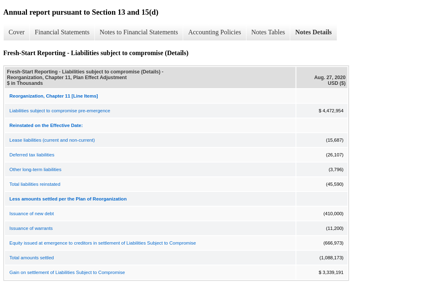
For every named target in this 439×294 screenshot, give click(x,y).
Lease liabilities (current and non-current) (52, 140)
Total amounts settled (31, 257)
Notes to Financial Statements (139, 32)
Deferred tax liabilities (31, 154)
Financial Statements (62, 32)
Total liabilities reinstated (34, 184)
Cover (17, 32)
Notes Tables (268, 32)
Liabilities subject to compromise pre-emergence (59, 110)
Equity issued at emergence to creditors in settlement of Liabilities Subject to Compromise (102, 243)
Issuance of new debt (31, 213)
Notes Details (313, 32)
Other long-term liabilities (35, 169)
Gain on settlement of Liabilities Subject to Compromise (67, 272)
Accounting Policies (214, 32)
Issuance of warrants (31, 228)
